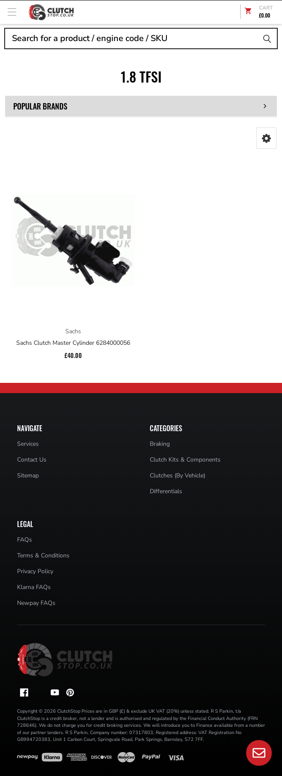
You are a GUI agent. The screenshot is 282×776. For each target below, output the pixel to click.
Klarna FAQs (34, 587)
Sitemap (28, 475)
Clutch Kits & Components (185, 460)
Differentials (166, 491)
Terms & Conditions (43, 555)
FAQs (24, 540)
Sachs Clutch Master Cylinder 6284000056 (73, 343)
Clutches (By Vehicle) (177, 475)
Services (28, 444)
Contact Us (32, 460)
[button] (266, 138)
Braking (160, 444)
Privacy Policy (35, 571)
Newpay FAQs (36, 603)
